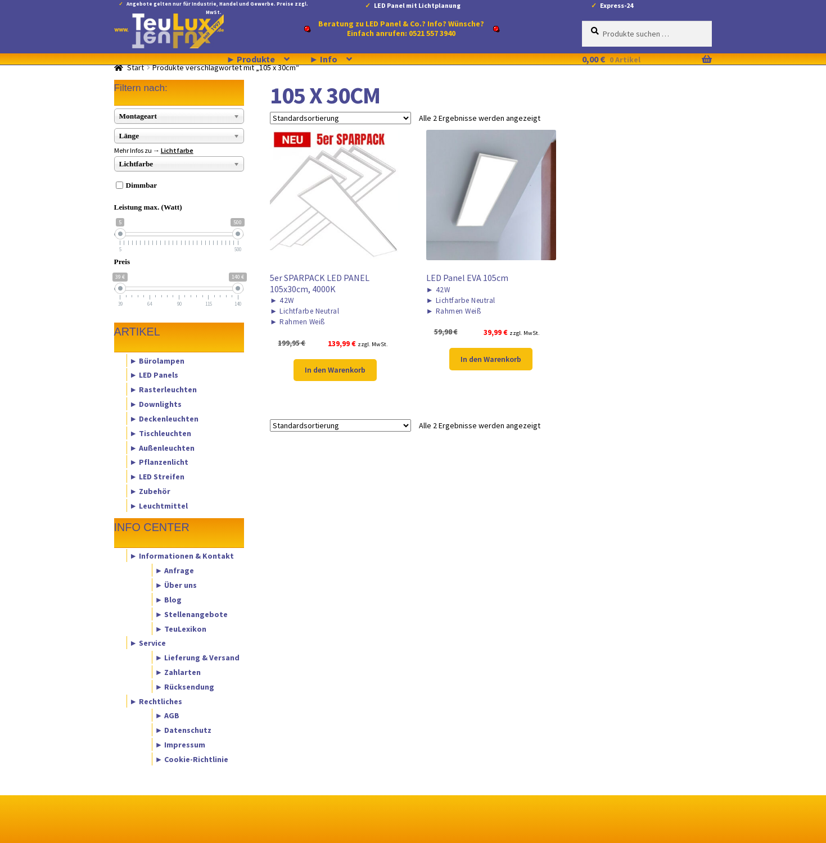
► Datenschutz (183, 730)
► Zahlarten (178, 672)
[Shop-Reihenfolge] (340, 118)
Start (135, 67)
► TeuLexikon (180, 628)
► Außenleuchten (162, 447)
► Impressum (180, 745)
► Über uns (176, 585)
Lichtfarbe (177, 150)
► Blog (168, 599)
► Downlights (155, 404)
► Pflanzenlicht (158, 462)
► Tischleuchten (160, 433)
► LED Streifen (156, 477)
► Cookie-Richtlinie (191, 759)
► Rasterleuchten (163, 389)
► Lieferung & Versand (197, 657)
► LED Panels (153, 375)
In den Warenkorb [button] (335, 370)
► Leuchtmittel (158, 505)
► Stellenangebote (191, 614)
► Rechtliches (155, 701)
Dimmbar (141, 185)
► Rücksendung (184, 686)
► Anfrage (174, 570)
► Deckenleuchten (163, 418)
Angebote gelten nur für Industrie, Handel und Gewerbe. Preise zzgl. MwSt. (217, 6)
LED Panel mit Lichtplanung (417, 5)
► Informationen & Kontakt (181, 556)
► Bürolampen (156, 360)
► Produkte (251, 59)
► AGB (167, 715)
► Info (323, 59)
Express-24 (616, 5)
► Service (147, 643)
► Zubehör (149, 491)
